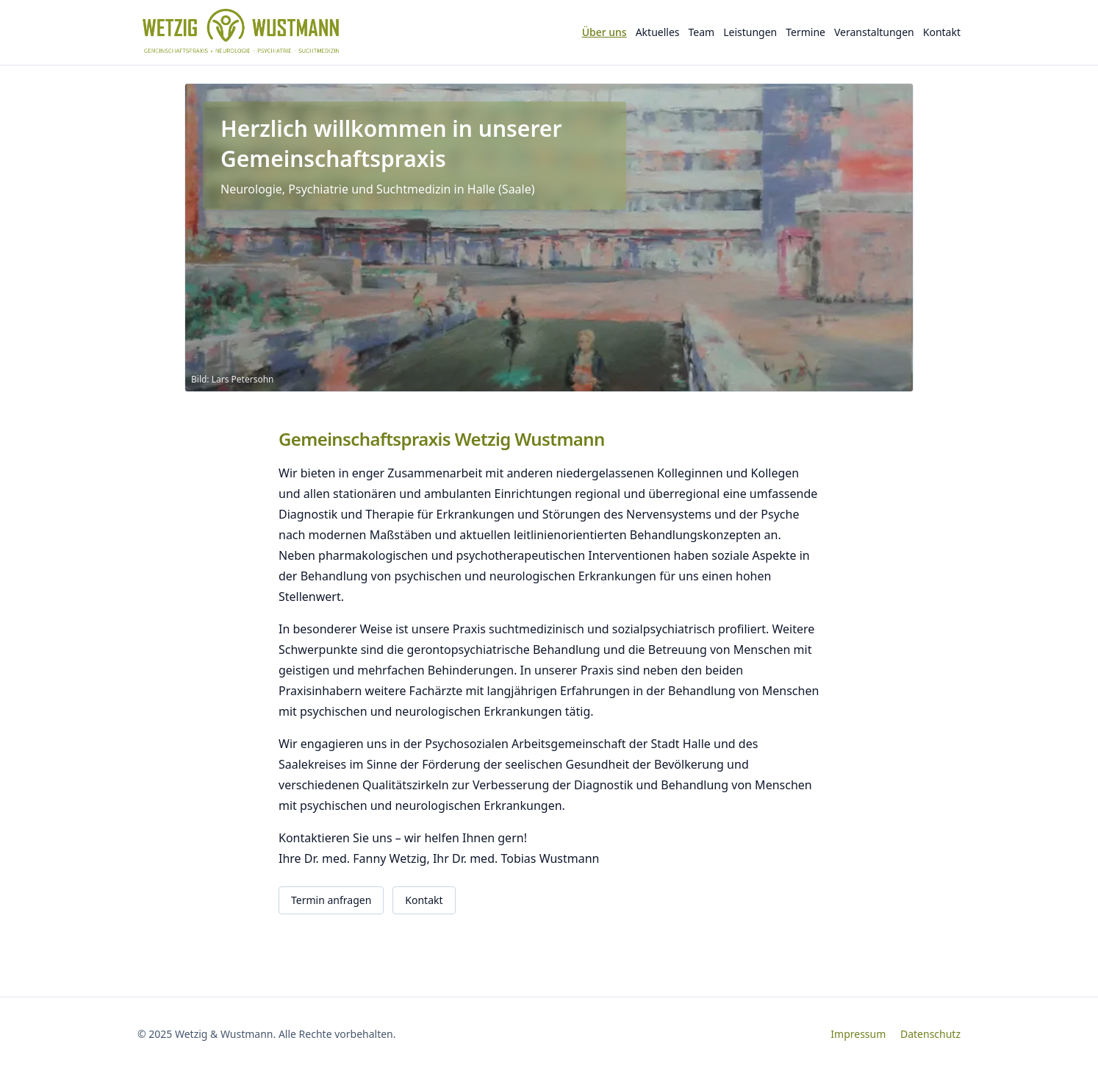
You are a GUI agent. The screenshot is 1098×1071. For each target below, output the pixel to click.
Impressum (858, 1034)
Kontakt (942, 32)
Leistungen (750, 32)
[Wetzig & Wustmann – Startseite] (244, 32)
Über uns (604, 32)
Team (702, 32)
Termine (805, 32)
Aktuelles (658, 32)
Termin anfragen (331, 900)
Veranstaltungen (874, 32)
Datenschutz (930, 1034)
